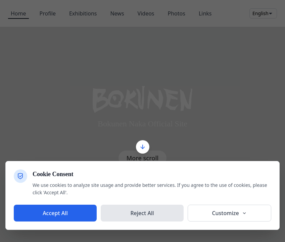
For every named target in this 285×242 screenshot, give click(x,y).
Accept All (55, 213)
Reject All (142, 213)
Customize (229, 213)
